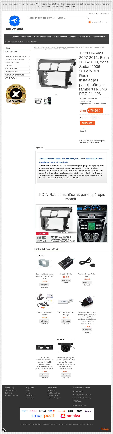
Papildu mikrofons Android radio (87, 275)
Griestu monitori (60, 37)
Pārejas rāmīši (85, 37)
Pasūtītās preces (52, 395)
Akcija (28, 393)
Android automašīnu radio (21, 37)
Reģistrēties (104, 13)
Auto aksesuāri (99, 37)
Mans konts (51, 390)
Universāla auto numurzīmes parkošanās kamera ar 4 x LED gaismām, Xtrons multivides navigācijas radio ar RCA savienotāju (44, 363)
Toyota (53, 47)
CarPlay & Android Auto (14, 41)
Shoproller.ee (105, 429)
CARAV (88, 101)
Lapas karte (30, 398)
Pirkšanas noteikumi (11, 395)
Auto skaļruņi (31, 41)
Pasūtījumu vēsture (53, 393)
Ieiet (97, 13)
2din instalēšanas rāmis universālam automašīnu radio (44, 276)
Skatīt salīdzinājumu (54, 398)
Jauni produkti (30, 395)
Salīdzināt (83, 131)
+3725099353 (77, 401)
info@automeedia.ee (79, 405)
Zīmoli (28, 390)
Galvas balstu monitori (42, 37)
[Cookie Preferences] (3, 430)
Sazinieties (8, 393)
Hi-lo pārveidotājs (66, 274)
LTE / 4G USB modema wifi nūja (66, 314)
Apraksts (39, 148)
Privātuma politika (10, 390)
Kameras (73, 37)
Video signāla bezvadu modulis (44, 314)
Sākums (36, 47)
